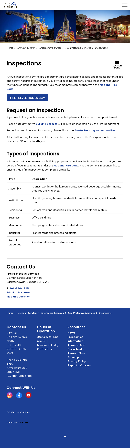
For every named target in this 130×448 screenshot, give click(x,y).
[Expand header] (125, 5)
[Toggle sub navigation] (117, 65)
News (71, 332)
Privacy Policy (77, 361)
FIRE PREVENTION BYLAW (27, 97)
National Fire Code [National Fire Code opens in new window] (66, 165)
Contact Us (44, 349)
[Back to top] (65, 436)
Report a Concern (79, 365)
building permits (46, 123)
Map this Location (18, 296)
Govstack (23, 422)
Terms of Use (76, 345)
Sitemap (73, 357)
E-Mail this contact (19, 292)
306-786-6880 (22, 376)
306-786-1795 (19, 288)
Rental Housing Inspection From (95, 130)
